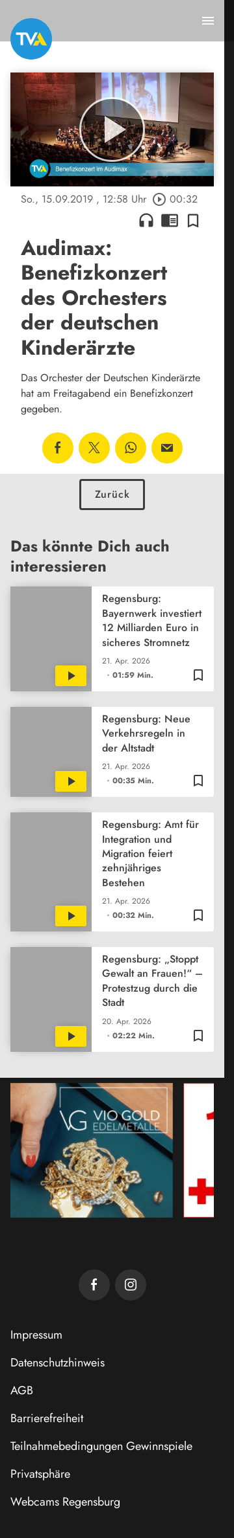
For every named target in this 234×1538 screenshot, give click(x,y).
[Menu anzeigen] (208, 20)
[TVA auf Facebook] (94, 1284)
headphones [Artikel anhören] (146, 220)
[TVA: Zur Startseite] (31, 39)
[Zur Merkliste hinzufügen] (193, 220)
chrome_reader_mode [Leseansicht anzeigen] (170, 220)
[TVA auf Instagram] (130, 1284)
